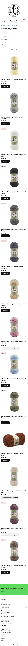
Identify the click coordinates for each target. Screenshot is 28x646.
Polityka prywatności (6, 632)
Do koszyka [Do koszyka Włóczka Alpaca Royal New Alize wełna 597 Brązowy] (5, 460)
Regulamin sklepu (5, 603)
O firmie (3, 640)
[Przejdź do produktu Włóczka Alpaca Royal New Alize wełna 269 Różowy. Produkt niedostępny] (14, 327)
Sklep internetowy (12, 644)
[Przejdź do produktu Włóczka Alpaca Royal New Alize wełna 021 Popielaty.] (14, 103)
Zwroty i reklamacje (6, 604)
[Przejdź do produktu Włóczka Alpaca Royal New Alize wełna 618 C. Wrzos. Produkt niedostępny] (14, 514)
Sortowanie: (4, 42)
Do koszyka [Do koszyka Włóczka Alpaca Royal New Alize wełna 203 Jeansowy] (5, 273)
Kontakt (3, 638)
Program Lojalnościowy (6, 630)
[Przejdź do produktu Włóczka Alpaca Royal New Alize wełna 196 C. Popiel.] (14, 215)
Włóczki (8, 25)
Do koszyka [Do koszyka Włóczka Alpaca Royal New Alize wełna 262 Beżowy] (5, 310)
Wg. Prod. (14, 25)
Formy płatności (5, 620)
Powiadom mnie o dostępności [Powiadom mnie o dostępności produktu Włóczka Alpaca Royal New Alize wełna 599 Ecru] (10, 497)
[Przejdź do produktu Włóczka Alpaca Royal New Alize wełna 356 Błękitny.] (14, 364)
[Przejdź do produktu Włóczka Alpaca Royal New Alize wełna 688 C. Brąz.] (14, 551)
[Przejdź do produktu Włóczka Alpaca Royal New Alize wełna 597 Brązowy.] (14, 439)
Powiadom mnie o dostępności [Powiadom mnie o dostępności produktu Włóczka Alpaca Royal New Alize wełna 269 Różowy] (10, 348)
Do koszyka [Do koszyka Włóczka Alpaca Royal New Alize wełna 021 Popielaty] (5, 123)
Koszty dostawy (5, 621)
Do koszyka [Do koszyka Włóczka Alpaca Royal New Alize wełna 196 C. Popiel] (5, 235)
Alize (18, 25)
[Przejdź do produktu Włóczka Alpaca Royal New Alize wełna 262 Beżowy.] (14, 290)
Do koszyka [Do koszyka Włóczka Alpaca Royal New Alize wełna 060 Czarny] (5, 198)
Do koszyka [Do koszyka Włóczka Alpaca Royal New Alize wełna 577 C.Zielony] (5, 422)
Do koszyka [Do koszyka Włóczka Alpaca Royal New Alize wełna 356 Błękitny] (5, 385)
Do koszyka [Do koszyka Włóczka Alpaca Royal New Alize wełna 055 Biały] (5, 161)
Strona (12, 49)
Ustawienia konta (5, 612)
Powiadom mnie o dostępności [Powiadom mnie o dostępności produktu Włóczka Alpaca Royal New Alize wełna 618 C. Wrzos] (10, 535)
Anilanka (3, 25)
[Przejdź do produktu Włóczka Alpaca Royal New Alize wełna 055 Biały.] (14, 140)
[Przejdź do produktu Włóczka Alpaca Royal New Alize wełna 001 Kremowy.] (14, 65)
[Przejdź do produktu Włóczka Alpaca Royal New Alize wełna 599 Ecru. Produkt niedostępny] (14, 476)
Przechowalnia (4, 613)
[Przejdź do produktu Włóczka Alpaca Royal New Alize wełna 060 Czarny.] (14, 177)
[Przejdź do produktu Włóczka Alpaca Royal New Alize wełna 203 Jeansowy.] (14, 252)
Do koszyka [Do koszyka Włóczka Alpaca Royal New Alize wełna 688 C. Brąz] (5, 572)
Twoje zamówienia (5, 610)
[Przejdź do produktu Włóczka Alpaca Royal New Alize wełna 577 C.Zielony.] (14, 402)
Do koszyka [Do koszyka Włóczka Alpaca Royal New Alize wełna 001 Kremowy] (5, 86)
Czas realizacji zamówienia (7, 623)
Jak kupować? (4, 629)
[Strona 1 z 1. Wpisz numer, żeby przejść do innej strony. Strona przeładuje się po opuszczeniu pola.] (15, 49)
